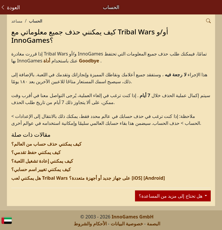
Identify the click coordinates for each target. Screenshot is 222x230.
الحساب (35, 21)
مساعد (17, 21)
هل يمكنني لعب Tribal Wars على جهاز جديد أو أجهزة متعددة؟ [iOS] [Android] (88, 178)
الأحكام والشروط (90, 223)
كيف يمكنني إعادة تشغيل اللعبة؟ (42, 161)
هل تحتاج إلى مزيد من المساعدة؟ (171, 196)
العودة (10, 7)
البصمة (153, 223)
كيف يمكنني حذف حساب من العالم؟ (46, 144)
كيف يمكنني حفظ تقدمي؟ (36, 152)
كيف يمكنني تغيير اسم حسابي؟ (41, 169)
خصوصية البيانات (127, 223)
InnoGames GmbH (132, 217)
